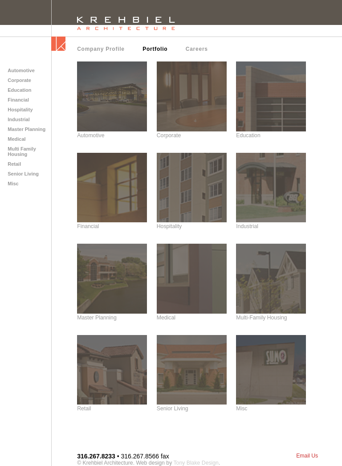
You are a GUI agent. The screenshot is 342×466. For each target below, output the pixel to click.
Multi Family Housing (22, 151)
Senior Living (23, 173)
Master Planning (26, 129)
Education (19, 90)
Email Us (307, 456)
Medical (16, 139)
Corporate (19, 80)
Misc (13, 183)
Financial (18, 99)
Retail (14, 164)
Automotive (21, 70)
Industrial (19, 119)
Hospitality (20, 109)
